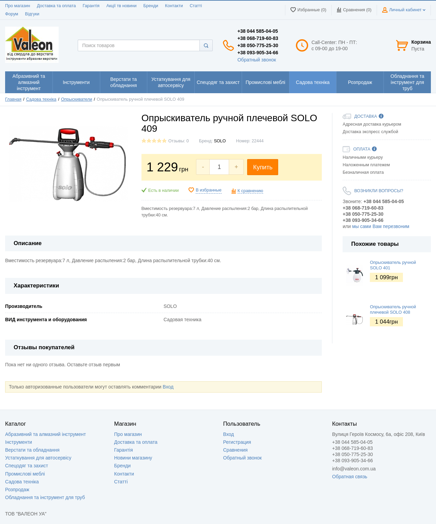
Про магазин (17, 5)
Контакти (174, 5)
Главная (13, 99)
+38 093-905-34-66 (257, 52)
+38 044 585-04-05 (257, 31)
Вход (168, 387)
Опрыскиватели (76, 99)
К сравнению (250, 190)
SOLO (220, 141)
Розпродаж (17, 489)
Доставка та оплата (56, 5)
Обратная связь (349, 476)
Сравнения (235, 450)
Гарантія (90, 5)
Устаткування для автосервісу (38, 458)
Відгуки (32, 14)
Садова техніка (41, 99)
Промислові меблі (25, 474)
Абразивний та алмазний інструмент (45, 434)
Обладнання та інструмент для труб (45, 497)
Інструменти (18, 442)
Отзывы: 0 (178, 141)
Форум (11, 14)
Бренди (150, 5)
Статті (196, 5)
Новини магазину (133, 458)
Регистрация (237, 442)
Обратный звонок (256, 59)
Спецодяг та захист (26, 465)
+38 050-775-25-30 (257, 45)
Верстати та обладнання (32, 450)
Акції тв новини (121, 5)
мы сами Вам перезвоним (380, 226)
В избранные (209, 190)
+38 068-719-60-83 (257, 38)
